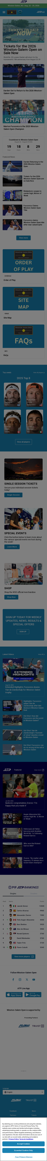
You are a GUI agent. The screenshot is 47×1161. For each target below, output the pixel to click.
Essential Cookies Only (23, 1150)
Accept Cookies (23, 1144)
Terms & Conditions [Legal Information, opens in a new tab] (26, 1139)
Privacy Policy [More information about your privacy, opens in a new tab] (14, 1139)
